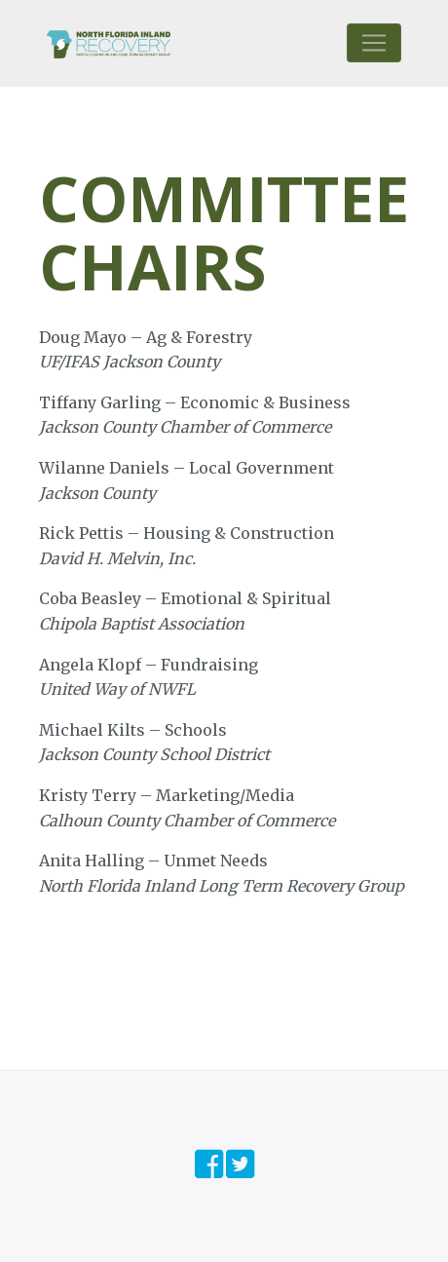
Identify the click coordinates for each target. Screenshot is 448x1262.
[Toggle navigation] (374, 42)
